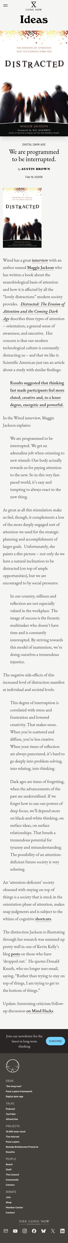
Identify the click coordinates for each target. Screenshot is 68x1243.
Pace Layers (12, 1141)
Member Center (14, 1207)
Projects (13, 1126)
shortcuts (43, 919)
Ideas (9, 1080)
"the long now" (14, 1086)
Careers (10, 1184)
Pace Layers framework (19, 1091)
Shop (9, 1202)
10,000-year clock (16, 1131)
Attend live (12, 1119)
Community (12, 1179)
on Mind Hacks (39, 1011)
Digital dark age (34, 144)
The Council (12, 1174)
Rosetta (10, 1151)
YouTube (11, 1113)
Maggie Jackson (40, 267)
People (11, 1158)
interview (40, 260)
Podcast (10, 1108)
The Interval (12, 1136)
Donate (11, 1191)
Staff (9, 1169)
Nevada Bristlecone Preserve (22, 1146)
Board (9, 1164)
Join (8, 1197)
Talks (10, 1103)
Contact (10, 1212)
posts (15, 954)
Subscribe (55, 1041)
